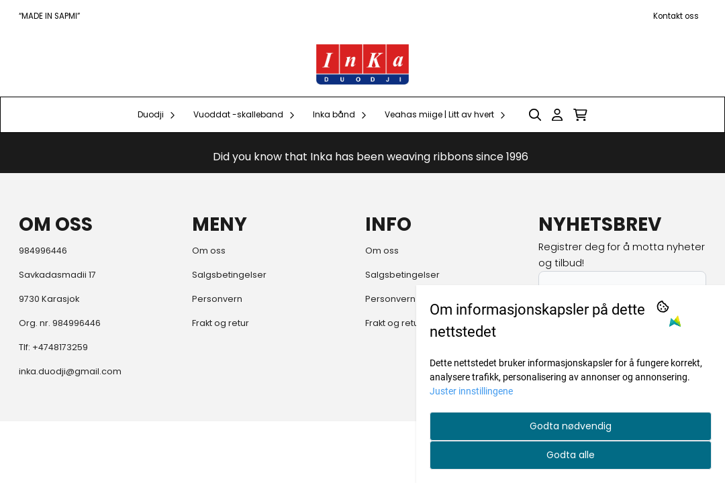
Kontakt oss (676, 16)
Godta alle (570, 455)
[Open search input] (535, 115)
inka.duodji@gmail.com (70, 371)
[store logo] (362, 64)
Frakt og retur (220, 323)
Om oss (209, 250)
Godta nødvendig (571, 426)
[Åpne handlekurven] (580, 114)
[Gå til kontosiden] (557, 114)
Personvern (217, 299)
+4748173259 (60, 347)
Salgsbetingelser (229, 274)
